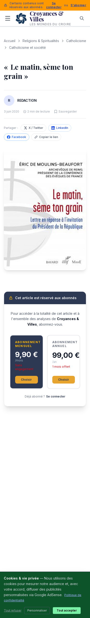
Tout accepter (67, 610)
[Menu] (8, 18)
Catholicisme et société (27, 47)
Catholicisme (76, 41)
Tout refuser (12, 610)
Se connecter (53, 5)
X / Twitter (33, 128)
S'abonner (78, 5)
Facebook (16, 137)
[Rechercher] (82, 18)
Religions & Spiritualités (41, 41)
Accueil (9, 41)
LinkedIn (59, 128)
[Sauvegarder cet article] (65, 112)
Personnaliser (37, 610)
